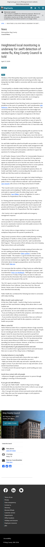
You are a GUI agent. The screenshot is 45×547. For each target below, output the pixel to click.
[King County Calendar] (31, 8)
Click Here (9, 462)
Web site (12, 264)
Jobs (6, 525)
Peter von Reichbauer (17, 272)
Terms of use (8, 497)
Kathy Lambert (25, 253)
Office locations (9, 518)
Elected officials (9, 510)
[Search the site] (39, 8)
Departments (9, 515)
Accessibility (7, 538)
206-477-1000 (11, 451)
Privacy (7, 500)
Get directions (11, 423)
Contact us (8, 505)
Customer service (10, 513)
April (2, 23)
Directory (7, 507)
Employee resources (11, 523)
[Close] (42, 15)
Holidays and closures (11, 520)
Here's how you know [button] (22, 4)
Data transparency (10, 502)
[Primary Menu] (43, 8)
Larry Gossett (5, 184)
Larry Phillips (15, 194)
